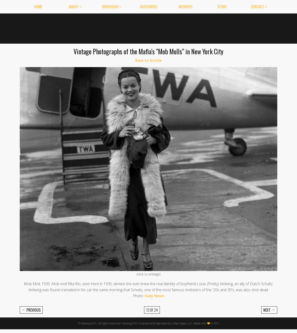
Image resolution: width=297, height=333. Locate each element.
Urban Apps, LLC (181, 323)
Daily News (154, 295)
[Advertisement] (192, 27)
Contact (257, 7)
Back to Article (148, 60)
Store (222, 7)
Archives (185, 7)
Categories (148, 7)
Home (38, 7)
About (73, 7)
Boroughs (110, 7)
